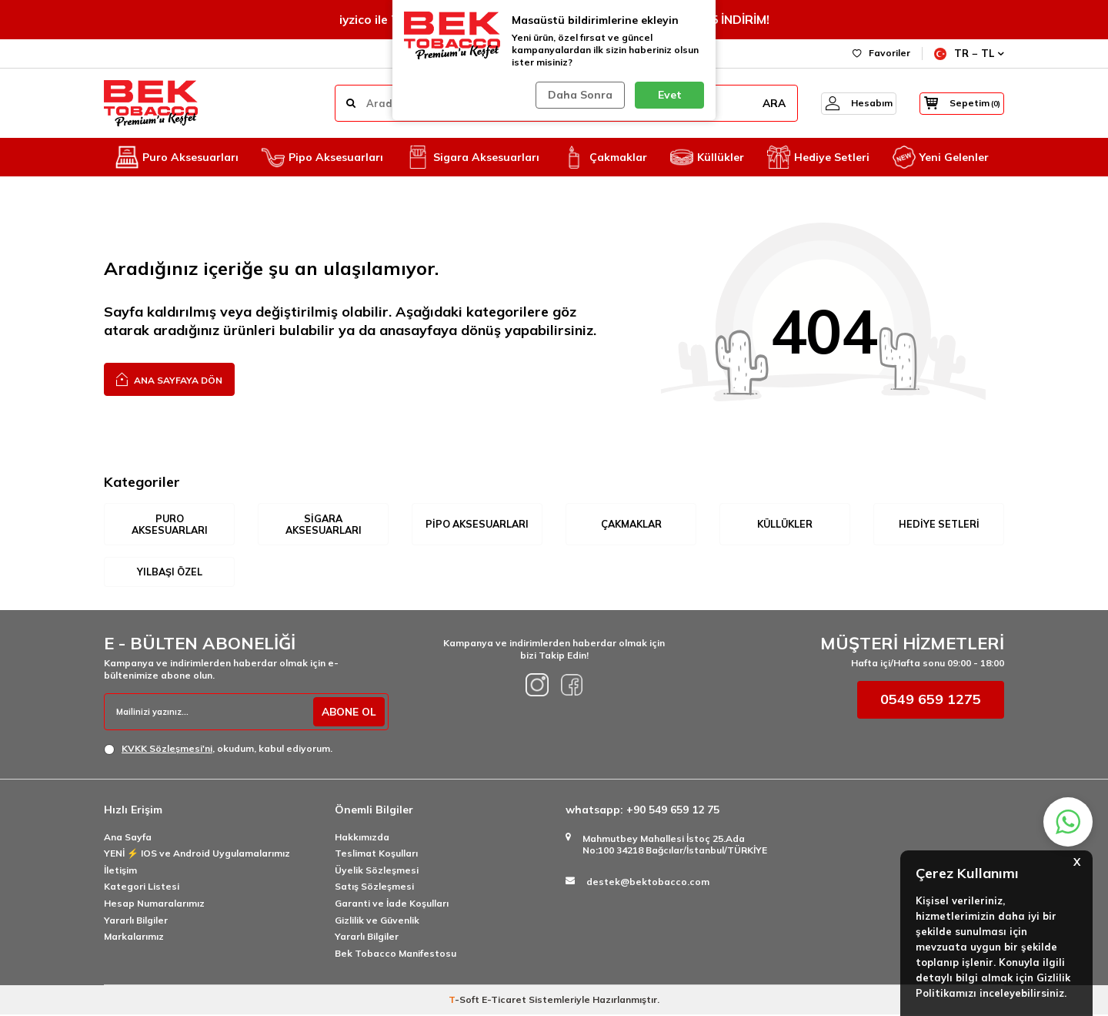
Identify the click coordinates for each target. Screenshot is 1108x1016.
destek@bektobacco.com (647, 883)
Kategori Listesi (141, 888)
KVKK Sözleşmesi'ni (167, 750)
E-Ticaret (504, 1001)
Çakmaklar (604, 157)
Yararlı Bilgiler (136, 921)
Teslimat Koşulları (376, 854)
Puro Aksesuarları (177, 157)
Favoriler (881, 53)
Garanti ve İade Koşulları (392, 904)
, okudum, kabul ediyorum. (218, 750)
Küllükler (707, 157)
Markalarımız (134, 938)
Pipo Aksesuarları (322, 157)
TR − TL (969, 53)
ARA (756, 103)
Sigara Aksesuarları (472, 157)
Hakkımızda (362, 837)
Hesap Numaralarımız (154, 904)
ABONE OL (347, 713)
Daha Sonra (578, 95)
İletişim (120, 871)
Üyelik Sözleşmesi (377, 871)
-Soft (465, 1001)
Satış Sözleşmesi (374, 888)
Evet (670, 95)
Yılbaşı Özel (169, 572)
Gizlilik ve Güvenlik (377, 921)
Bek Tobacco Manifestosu (395, 954)
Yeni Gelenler (941, 157)
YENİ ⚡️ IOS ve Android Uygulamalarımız (197, 854)
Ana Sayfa (128, 837)
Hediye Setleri (818, 157)
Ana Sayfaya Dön (169, 378)
